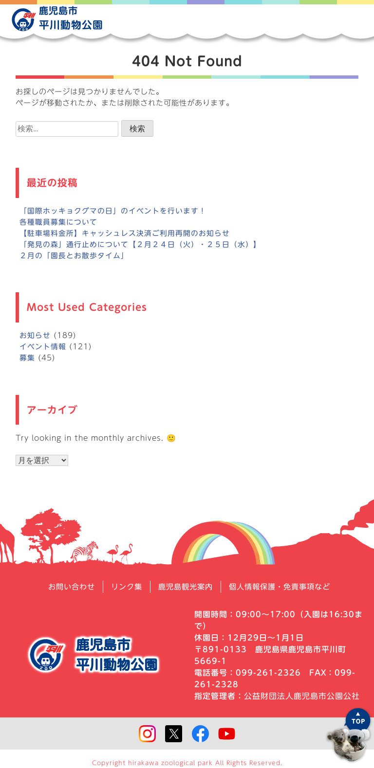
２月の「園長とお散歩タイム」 (74, 255)
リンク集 (123, 586)
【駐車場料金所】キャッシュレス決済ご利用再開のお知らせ (124, 233)
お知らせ (35, 335)
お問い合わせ (66, 586)
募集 (27, 357)
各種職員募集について (58, 222)
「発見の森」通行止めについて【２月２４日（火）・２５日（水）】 (140, 244)
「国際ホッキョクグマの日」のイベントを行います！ (112, 210)
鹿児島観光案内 (185, 586)
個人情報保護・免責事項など (283, 586)
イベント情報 (42, 346)
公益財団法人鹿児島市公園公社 (302, 695)
